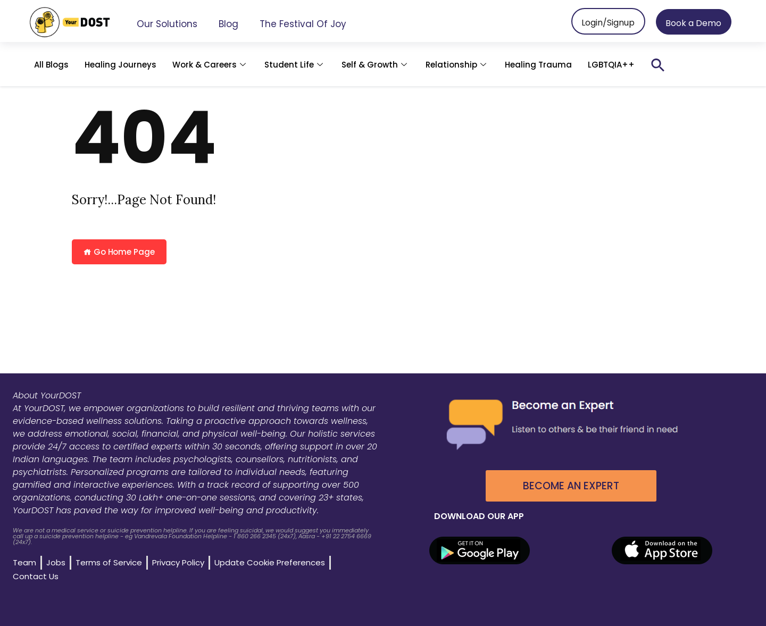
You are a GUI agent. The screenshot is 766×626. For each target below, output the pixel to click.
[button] (658, 65)
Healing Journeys (120, 64)
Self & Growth (376, 64)
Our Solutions (167, 24)
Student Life (295, 64)
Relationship (457, 64)
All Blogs (51, 64)
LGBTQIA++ (611, 64)
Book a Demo (693, 23)
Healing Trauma (538, 64)
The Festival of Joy (303, 24)
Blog (228, 24)
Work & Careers (210, 64)
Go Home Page (119, 251)
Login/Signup (608, 22)
